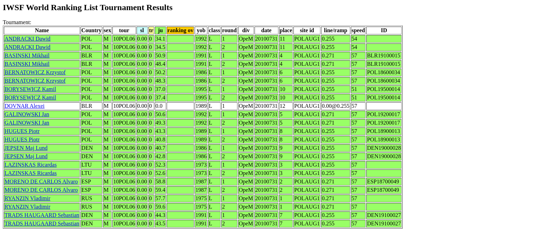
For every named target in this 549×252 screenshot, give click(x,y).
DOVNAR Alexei (24, 106)
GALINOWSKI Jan (27, 114)
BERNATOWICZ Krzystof (35, 72)
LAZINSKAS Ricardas (31, 165)
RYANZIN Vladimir (27, 198)
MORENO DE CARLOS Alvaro (41, 181)
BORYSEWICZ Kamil (30, 89)
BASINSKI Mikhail (27, 55)
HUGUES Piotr (22, 131)
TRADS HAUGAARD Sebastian (42, 215)
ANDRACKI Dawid (27, 39)
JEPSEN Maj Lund (26, 148)
